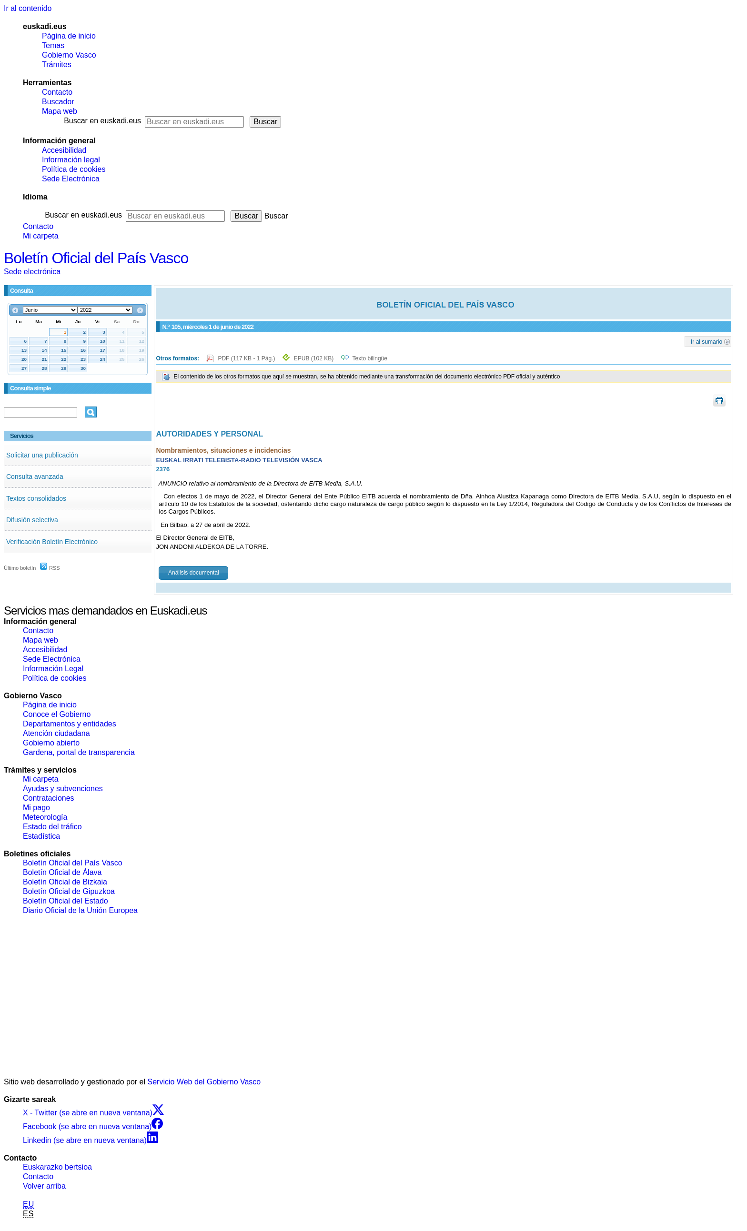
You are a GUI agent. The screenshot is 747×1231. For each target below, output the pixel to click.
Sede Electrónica (71, 179)
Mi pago (36, 808)
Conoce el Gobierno (57, 714)
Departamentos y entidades (69, 724)
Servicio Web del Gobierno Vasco (204, 1082)
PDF (247, 358)
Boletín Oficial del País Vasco (96, 258)
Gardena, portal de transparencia (79, 752)
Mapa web (59, 111)
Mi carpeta (41, 236)
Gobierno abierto (51, 743)
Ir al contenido (28, 8)
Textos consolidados (36, 498)
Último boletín (20, 568)
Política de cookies (73, 169)
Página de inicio (69, 36)
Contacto (57, 92)
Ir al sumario (706, 341)
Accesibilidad (64, 150)
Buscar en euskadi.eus (102, 121)
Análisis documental (193, 572)
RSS (50, 568)
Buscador (58, 102)
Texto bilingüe (370, 358)
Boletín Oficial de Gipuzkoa (69, 891)
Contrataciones (48, 798)
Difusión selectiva (32, 520)
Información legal (71, 160)
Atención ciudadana (56, 733)
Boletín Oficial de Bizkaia (65, 882)
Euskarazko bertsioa (57, 1167)
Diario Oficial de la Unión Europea (80, 910)
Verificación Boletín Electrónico (52, 542)
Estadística (41, 836)
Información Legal (53, 669)
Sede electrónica (32, 272)
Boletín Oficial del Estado (65, 901)
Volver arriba (44, 1186)
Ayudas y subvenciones (63, 788)
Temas (53, 45)
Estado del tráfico (52, 827)
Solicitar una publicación (42, 455)
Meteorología (45, 817)
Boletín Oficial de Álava (62, 872)
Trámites (56, 64)
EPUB (313, 358)
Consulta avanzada (34, 476)
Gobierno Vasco (69, 55)
